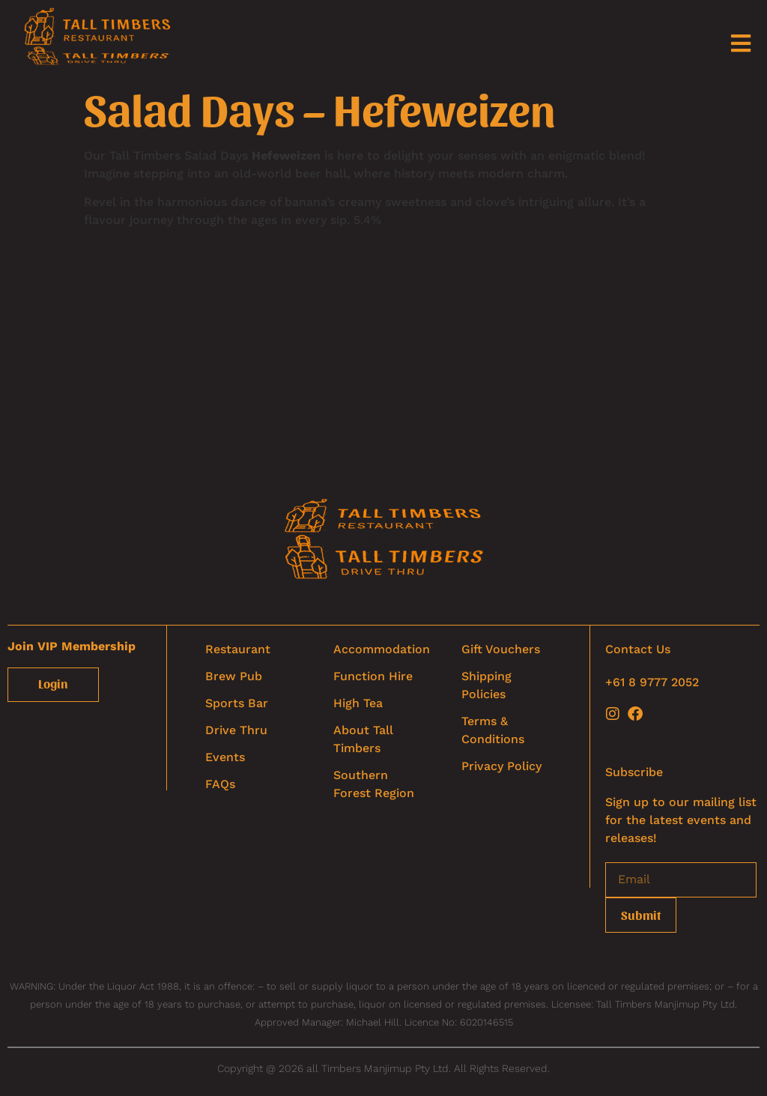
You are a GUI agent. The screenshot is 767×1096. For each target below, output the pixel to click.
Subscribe (634, 772)
